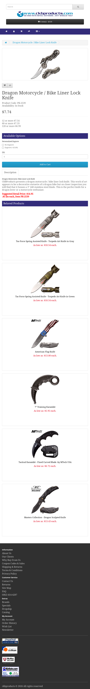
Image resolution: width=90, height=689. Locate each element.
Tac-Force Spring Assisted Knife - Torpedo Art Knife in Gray (45, 241)
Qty (3, 152)
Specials (6, 605)
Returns (6, 584)
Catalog (6, 612)
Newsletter (8, 630)
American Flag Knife (45, 352)
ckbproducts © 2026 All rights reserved (22, 686)
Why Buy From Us (11, 560)
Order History (9, 623)
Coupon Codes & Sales (13, 563)
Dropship (7, 609)
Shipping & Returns (12, 567)
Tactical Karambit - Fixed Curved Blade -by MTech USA (45, 462)
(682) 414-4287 (9, 595)
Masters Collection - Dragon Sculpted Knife (45, 517)
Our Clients (8, 556)
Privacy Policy (9, 573)
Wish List (7, 626)
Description (10, 172)
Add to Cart (45, 164)
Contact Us (7, 581)
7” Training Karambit (45, 407)
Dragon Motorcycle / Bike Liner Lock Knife (35, 42)
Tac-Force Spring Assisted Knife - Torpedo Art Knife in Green (45, 296)
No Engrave (8, 145)
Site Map (6, 588)
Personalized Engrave (10, 141)
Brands (5, 602)
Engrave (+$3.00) (10, 148)
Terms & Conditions (12, 570)
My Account (8, 619)
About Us (6, 553)
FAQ (4, 591)
